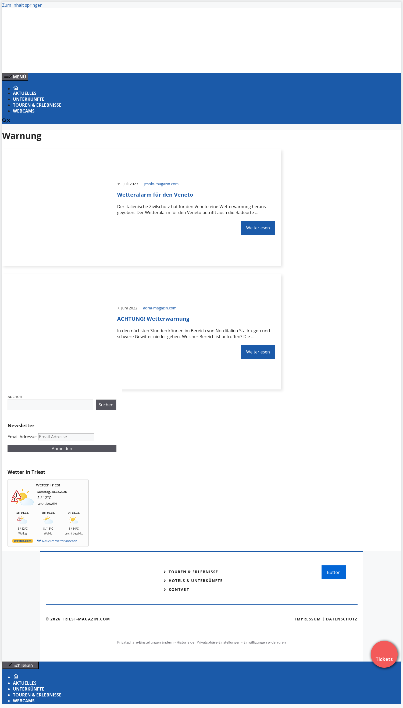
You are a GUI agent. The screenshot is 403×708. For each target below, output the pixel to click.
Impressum (308, 619)
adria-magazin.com (159, 307)
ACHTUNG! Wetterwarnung (153, 318)
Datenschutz (342, 619)
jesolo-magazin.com (161, 183)
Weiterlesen (258, 228)
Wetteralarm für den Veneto (155, 194)
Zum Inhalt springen (22, 5)
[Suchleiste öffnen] (6, 121)
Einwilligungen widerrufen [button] (265, 642)
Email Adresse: (23, 437)
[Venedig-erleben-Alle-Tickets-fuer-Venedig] (111, 63)
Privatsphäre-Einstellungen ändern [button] (145, 642)
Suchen (15, 396)
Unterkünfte (28, 99)
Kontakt (179, 589)
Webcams (23, 111)
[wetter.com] (22, 542)
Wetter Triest (48, 484)
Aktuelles (25, 93)
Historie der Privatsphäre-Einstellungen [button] (208, 642)
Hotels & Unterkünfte (196, 580)
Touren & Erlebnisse (37, 105)
